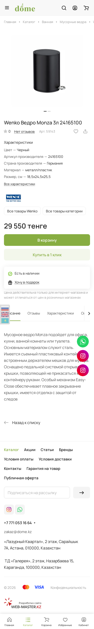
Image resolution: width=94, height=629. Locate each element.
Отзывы (34, 313)
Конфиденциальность (68, 587)
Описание (12, 313)
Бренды (66, 449)
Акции (29, 449)
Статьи (47, 449)
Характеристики (60, 313)
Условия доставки (55, 459)
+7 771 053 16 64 (18, 523)
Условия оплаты (18, 459)
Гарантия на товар (43, 468)
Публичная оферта (21, 478)
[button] (45, 111)
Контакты (12, 468)
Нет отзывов (24, 131)
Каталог (11, 449)
